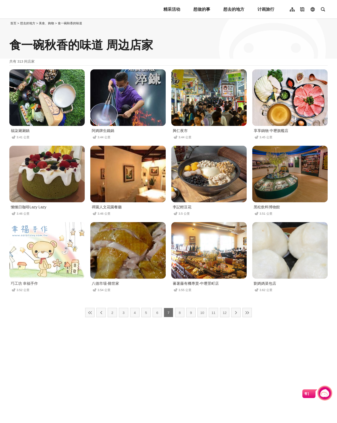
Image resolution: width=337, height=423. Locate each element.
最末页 (247, 312)
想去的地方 (233, 9)
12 (225, 313)
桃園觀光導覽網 (40, 9)
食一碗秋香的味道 (70, 23)
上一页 (101, 312)
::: (8, 23)
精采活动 (171, 9)
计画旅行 (265, 9)
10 (202, 313)
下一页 (236, 312)
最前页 (90, 312)
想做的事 (201, 9)
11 (214, 313)
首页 (13, 23)
